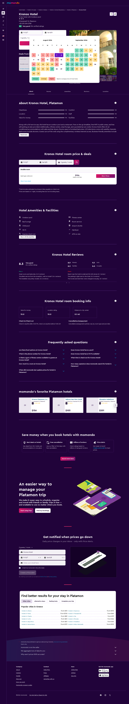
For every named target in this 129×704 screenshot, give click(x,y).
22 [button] (61, 64)
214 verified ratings (37, 26)
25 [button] (43, 69)
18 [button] (43, 64)
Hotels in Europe (31, 9)
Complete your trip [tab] (68, 601)
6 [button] (52, 55)
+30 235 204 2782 (25, 23)
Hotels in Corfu (26, 619)
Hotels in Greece (42, 9)
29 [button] (61, 69)
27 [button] (52, 69)
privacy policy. (53, 576)
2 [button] (33, 55)
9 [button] (33, 59)
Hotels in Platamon (72, 9)
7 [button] (56, 55)
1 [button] (61, 50)
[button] (3, 3)
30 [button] (34, 73)
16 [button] (33, 64)
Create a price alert (99, 448)
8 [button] (61, 55)
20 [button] (52, 64)
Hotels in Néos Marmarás (75, 624)
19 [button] (47, 64)
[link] (67, 459)
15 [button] (61, 59)
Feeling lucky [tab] (53, 601)
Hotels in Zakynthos (28, 621)
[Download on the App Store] (104, 677)
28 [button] (57, 69)
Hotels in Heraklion (74, 621)
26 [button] (47, 69)
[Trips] (3, 30)
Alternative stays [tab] (39, 601)
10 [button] (38, 59)
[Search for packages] (3, 21)
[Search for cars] (3, 17)
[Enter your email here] (44, 562)
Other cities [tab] (26, 601)
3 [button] (38, 55)
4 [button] (90, 50)
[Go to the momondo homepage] (13, 3)
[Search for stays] (3, 13)
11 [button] (42, 59)
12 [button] (47, 59)
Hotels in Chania (27, 616)
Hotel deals (22, 9)
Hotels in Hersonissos (28, 624)
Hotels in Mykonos (73, 611)
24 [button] (38, 69)
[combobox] (44, 552)
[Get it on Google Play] (104, 672)
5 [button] (47, 55)
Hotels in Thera (26, 613)
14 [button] (56, 59)
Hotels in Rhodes (73, 619)
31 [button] (38, 73)
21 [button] (56, 64)
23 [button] (34, 69)
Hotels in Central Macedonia (57, 9)
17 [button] (38, 64)
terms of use (43, 576)
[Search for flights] (3, 9)
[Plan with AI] (3, 25)
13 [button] (52, 59)
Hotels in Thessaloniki (74, 613)
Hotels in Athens (27, 611)
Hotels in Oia (72, 616)
